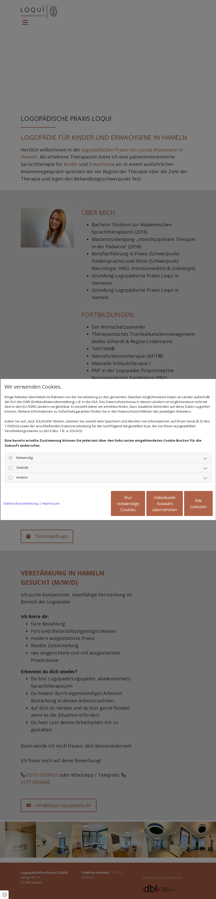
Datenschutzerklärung (21, 503)
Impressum (51, 503)
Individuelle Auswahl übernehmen (141, 503)
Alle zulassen (189, 503)
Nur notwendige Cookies (93, 503)
